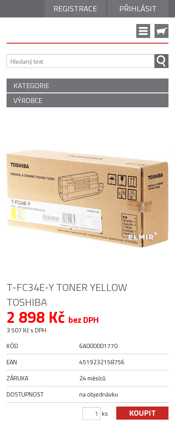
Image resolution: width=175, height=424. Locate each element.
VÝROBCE (27, 100)
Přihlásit (138, 8)
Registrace (75, 8)
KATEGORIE (31, 85)
